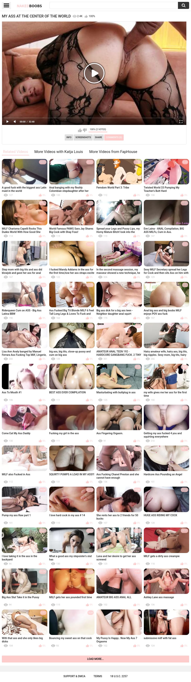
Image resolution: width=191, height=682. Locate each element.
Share (98, 137)
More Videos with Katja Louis (58, 151)
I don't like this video (85, 130)
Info (68, 137)
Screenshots (83, 137)
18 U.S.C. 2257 (119, 676)
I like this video (80, 130)
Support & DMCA (74, 676)
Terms (97, 676)
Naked (29, 5)
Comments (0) (114, 137)
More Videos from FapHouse (113, 151)
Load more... (95, 658)
